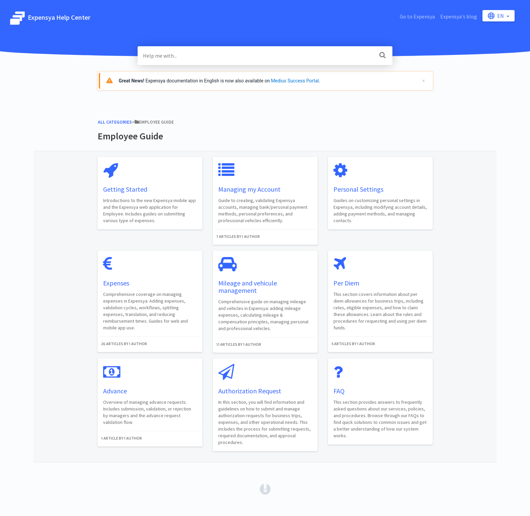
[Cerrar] (424, 81)
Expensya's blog (458, 16)
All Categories (115, 122)
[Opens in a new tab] (265, 488)
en (496, 15)
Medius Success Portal (295, 80)
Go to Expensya (417, 16)
